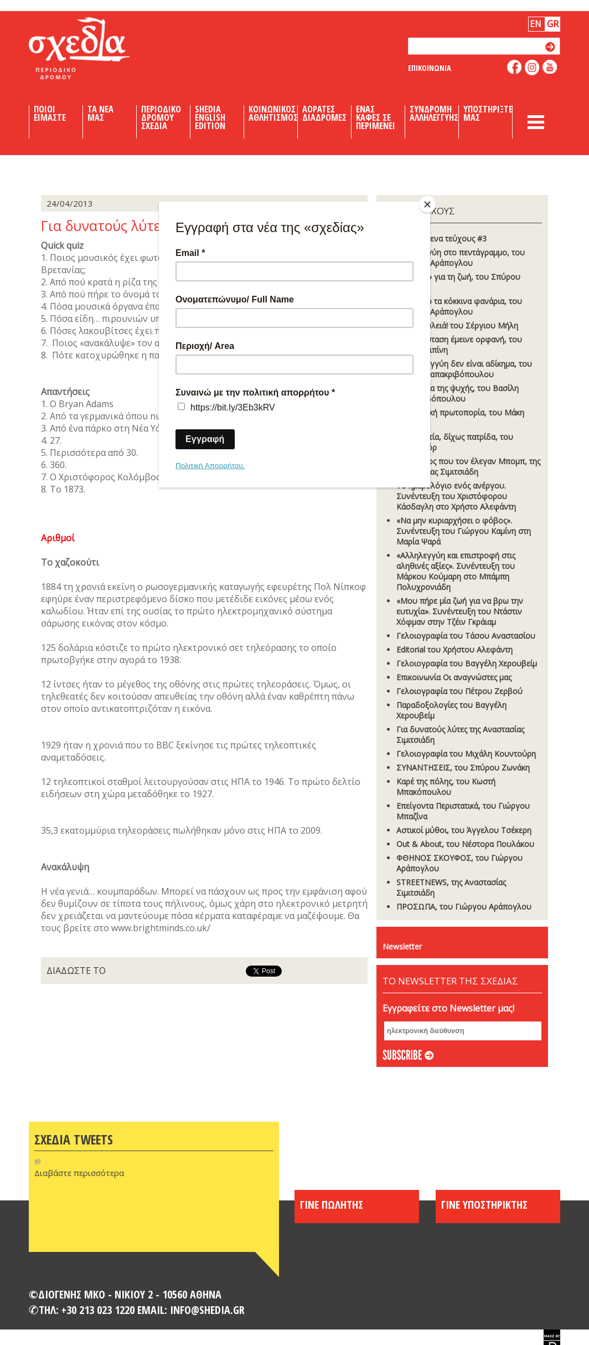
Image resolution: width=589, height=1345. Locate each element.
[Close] (427, 204)
